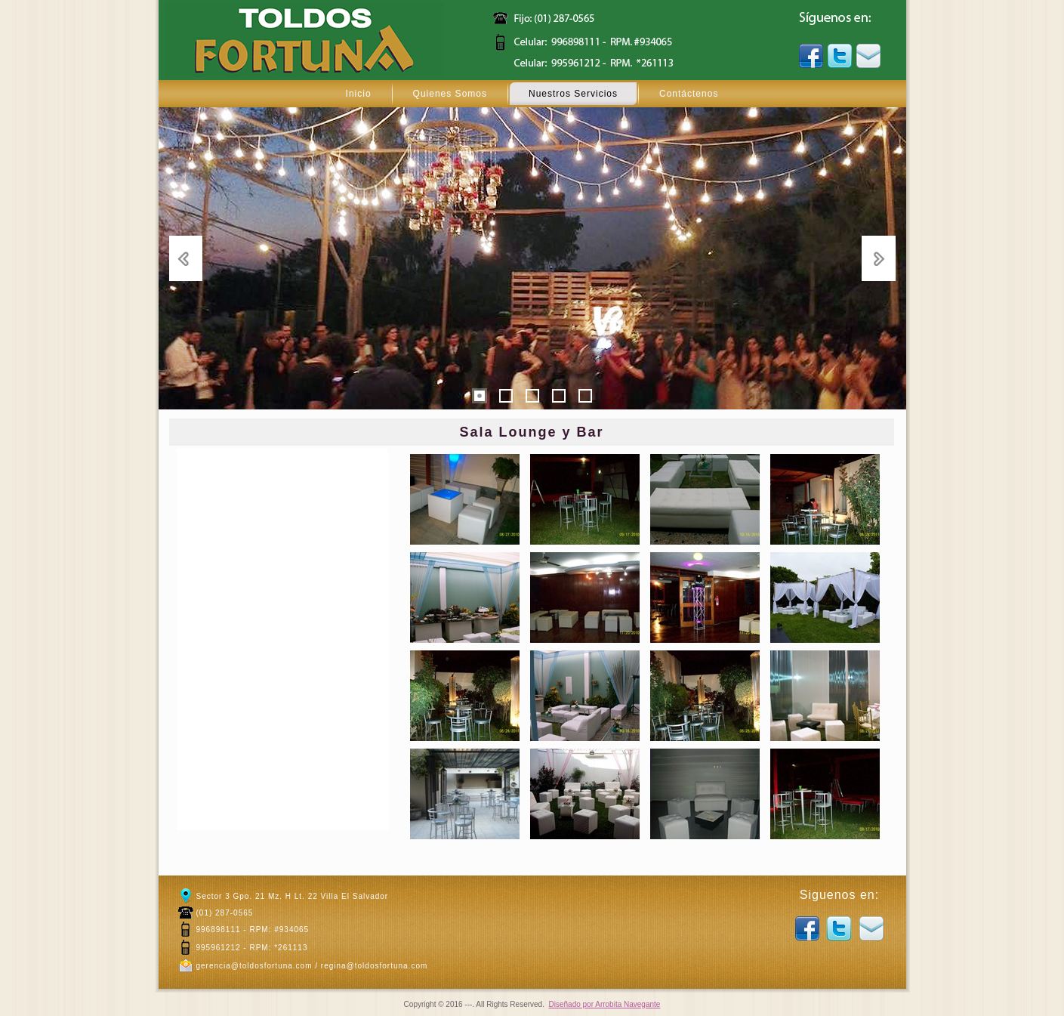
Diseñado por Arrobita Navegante (605, 1004)
